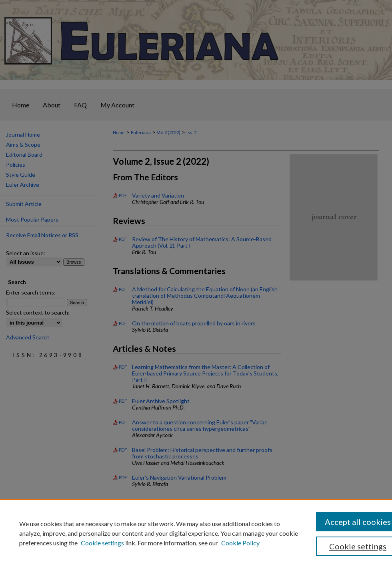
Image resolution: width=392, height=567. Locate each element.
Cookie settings (102, 543)
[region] (196, 533)
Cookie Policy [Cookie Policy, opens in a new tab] (240, 543)
